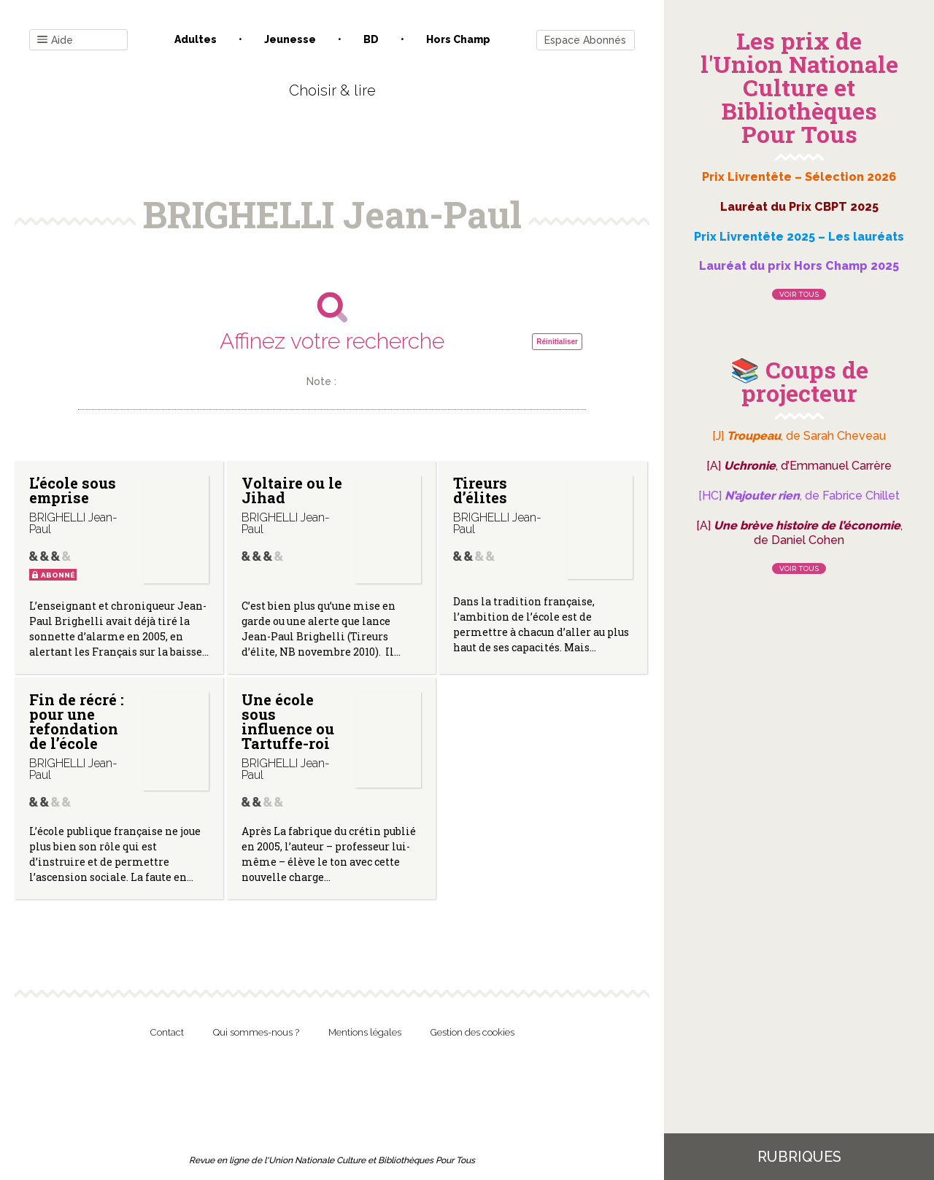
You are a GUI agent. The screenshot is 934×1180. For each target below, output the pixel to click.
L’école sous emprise (72, 490)
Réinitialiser (557, 342)
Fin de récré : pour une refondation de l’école (76, 721)
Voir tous (799, 294)
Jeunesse (290, 39)
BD (371, 39)
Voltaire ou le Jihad (292, 490)
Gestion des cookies (472, 1032)
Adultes (195, 39)
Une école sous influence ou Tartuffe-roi (288, 721)
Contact (167, 1032)
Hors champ (458, 39)
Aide (55, 40)
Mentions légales (364, 1032)
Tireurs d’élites (480, 490)
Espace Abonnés (585, 40)
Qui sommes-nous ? (256, 1032)
